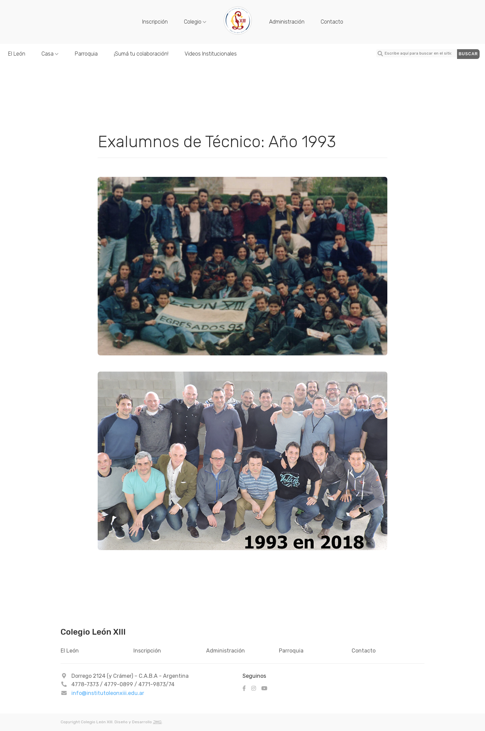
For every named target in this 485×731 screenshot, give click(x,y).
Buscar (468, 54)
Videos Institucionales (211, 54)
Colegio (195, 22)
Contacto (332, 22)
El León (16, 54)
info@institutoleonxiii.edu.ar (107, 693)
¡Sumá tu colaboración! (141, 54)
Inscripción (155, 22)
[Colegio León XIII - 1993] (238, 34)
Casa (50, 54)
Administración (286, 22)
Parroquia (86, 54)
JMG (157, 722)
